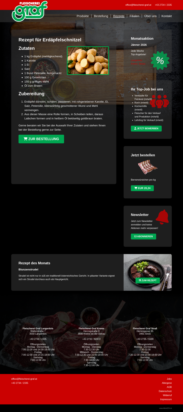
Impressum (166, 399)
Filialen (134, 16)
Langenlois (136, 60)
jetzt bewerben (146, 128)
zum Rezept (148, 280)
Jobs (169, 379)
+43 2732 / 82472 (91, 339)
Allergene (167, 383)
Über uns (150, 16)
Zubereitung (31, 93)
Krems (134, 64)
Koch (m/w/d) (141, 102)
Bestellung (101, 16)
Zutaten (27, 48)
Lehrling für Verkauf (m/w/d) (149, 120)
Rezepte (118, 16)
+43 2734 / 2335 (163, 5)
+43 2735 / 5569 (145, 339)
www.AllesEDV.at (165, 408)
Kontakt (166, 16)
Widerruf (167, 395)
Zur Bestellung (41, 139)
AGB (169, 387)
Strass (142, 64)
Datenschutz (165, 391)
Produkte (83, 16)
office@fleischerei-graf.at (138, 5)
